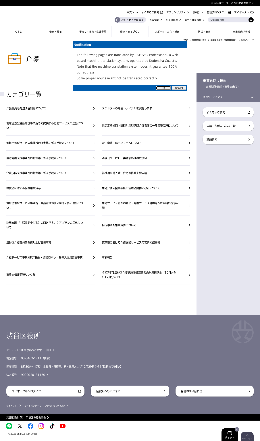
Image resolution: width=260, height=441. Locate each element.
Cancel (179, 88)
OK (163, 88)
